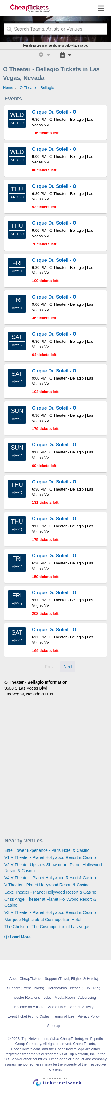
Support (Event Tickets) (25, 988)
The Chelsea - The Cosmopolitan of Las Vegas (47, 926)
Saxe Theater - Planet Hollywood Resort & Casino (50, 892)
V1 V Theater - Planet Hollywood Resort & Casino (50, 857)
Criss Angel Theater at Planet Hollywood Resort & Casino (50, 902)
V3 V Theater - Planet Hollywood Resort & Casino (50, 912)
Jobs (47, 998)
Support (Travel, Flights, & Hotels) (71, 979)
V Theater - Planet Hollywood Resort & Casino (47, 884)
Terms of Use (63, 1016)
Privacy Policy (89, 1016)
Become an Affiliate (29, 1007)
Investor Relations (26, 998)
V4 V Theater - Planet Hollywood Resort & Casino (50, 877)
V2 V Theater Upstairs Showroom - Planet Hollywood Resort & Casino (53, 867)
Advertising (87, 998)
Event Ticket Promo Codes (29, 1016)
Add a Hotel (57, 1007)
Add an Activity (82, 1007)
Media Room (65, 998)
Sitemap (53, 1026)
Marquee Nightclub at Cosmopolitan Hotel (42, 919)
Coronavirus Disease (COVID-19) (74, 988)
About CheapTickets (25, 979)
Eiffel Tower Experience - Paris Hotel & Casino (46, 850)
